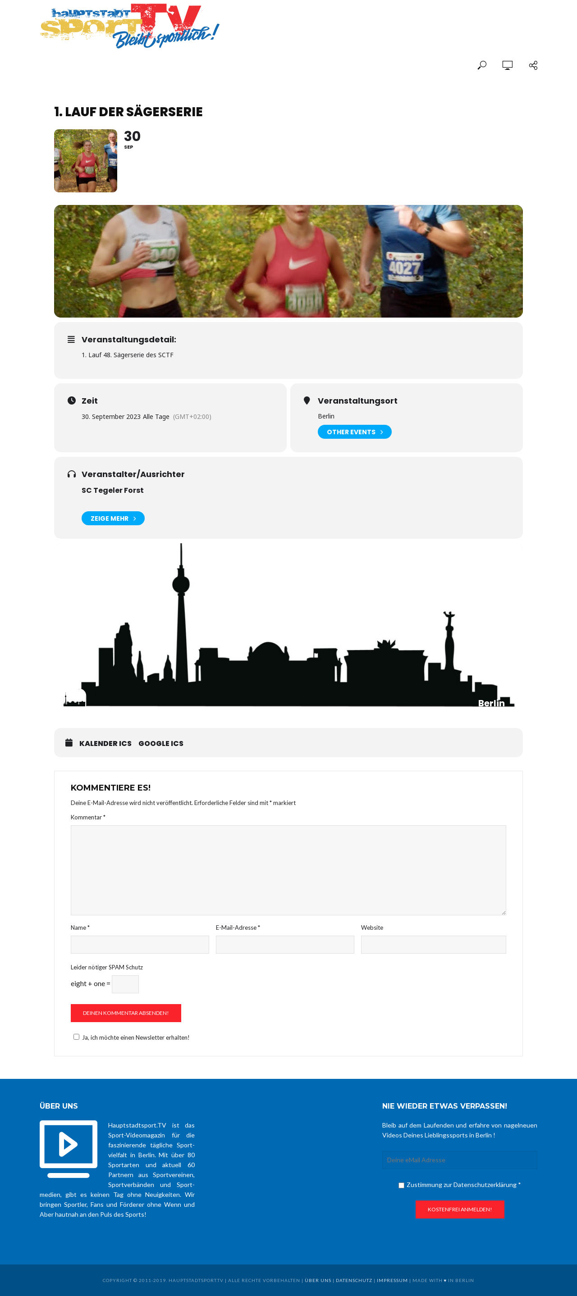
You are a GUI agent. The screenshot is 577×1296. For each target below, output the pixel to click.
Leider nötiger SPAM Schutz (107, 967)
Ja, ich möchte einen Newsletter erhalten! (130, 1037)
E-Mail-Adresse (238, 927)
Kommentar (88, 817)
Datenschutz (354, 1280)
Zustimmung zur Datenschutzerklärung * (459, 1184)
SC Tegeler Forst (113, 490)
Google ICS (160, 743)
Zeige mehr (113, 518)
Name (80, 927)
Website (372, 927)
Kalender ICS (105, 743)
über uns (318, 1280)
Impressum (392, 1280)
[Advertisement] (431, 18)
